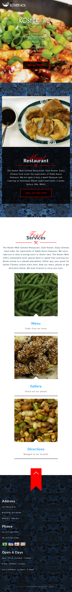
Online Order (36, 65)
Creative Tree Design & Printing (39, 586)
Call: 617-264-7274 (36, 193)
